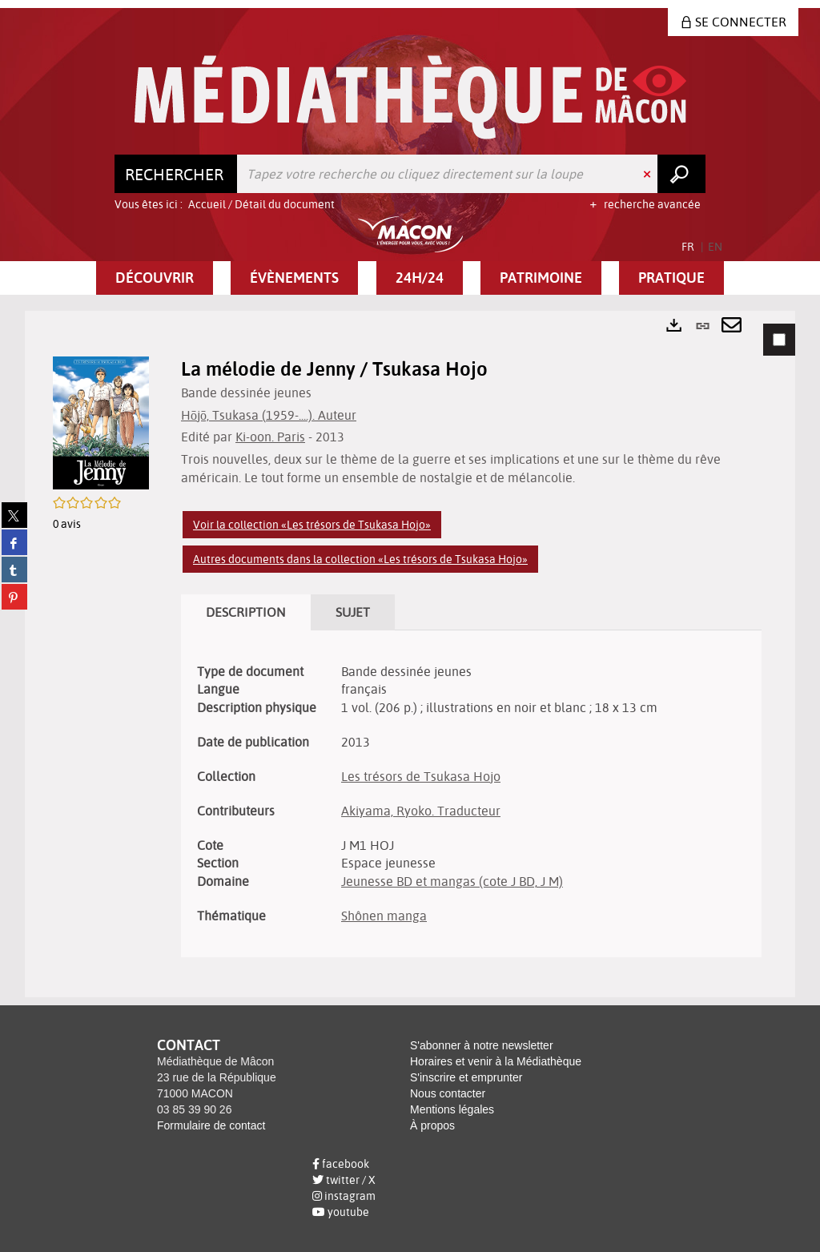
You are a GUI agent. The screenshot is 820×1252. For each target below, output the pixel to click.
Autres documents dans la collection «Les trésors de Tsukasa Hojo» (360, 559)
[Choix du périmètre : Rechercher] (176, 174)
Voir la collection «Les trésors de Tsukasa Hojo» (312, 524)
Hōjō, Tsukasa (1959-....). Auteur (268, 415)
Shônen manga (384, 916)
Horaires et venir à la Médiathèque (495, 1061)
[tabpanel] (410, 654)
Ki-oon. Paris (270, 437)
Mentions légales (452, 1109)
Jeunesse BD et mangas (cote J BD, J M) (452, 881)
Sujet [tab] (353, 612)
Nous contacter (447, 1093)
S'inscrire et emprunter (466, 1077)
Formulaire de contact (211, 1125)
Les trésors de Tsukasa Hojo (420, 776)
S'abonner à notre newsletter (481, 1045)
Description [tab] (246, 612)
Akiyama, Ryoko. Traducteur (420, 811)
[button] (154, 278)
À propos (432, 1125)
